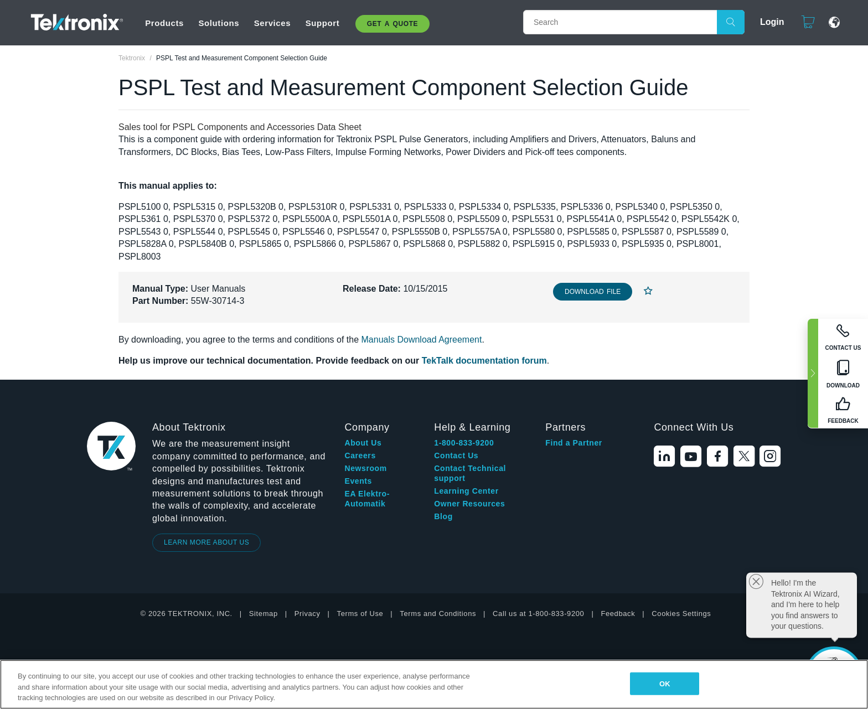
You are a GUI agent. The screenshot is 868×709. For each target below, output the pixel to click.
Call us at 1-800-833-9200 (538, 613)
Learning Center (466, 491)
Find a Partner (573, 442)
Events (358, 481)
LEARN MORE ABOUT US (207, 542)
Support (323, 23)
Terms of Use (360, 613)
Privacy (307, 613)
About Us (362, 442)
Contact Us (456, 455)
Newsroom (365, 468)
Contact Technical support (470, 473)
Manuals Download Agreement (421, 339)
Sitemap (263, 613)
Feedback (618, 613)
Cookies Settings (681, 613)
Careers (359, 455)
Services (272, 23)
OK (664, 683)
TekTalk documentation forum (484, 360)
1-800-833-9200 (464, 442)
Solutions (218, 23)
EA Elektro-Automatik (367, 498)
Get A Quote (392, 24)
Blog (443, 516)
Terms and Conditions (438, 613)
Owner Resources (469, 503)
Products (164, 23)
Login (767, 22)
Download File (593, 292)
